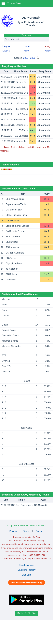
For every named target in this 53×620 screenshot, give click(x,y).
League (6, 46)
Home (26, 46)
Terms (26, 531)
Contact (40, 531)
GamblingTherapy (26, 570)
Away (48, 51)
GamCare (26, 575)
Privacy (13, 531)
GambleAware (26, 565)
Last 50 (6, 51)
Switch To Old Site (26, 613)
